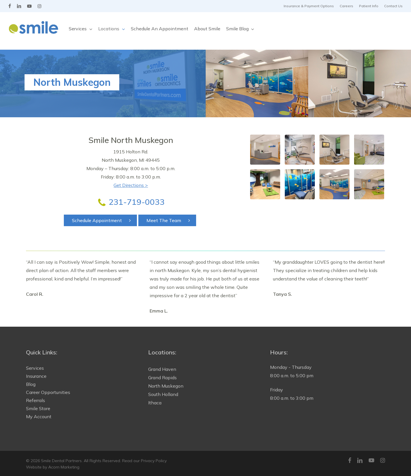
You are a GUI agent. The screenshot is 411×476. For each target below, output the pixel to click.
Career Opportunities (48, 392)
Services (35, 368)
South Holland (163, 394)
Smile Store (38, 408)
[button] (100, 220)
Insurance (36, 376)
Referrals (35, 400)
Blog (31, 384)
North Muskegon (165, 386)
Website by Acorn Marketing (52, 467)
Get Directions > (131, 185)
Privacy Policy (154, 460)
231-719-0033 (137, 202)
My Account (38, 416)
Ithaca (154, 403)
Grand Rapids (162, 377)
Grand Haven (162, 369)
